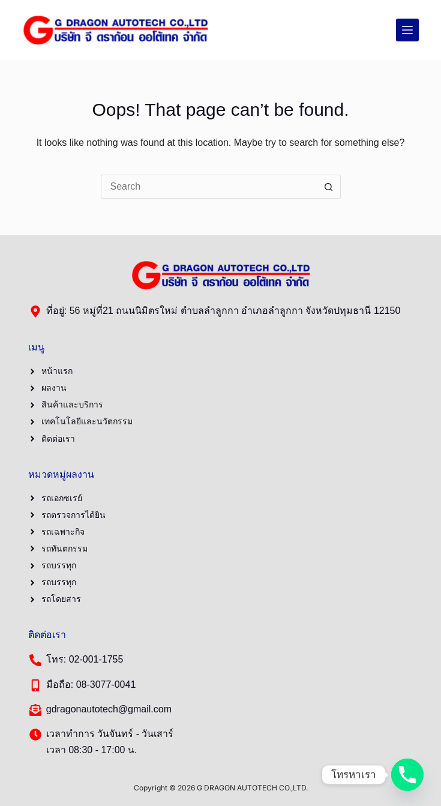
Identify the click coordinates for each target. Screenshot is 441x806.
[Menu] (407, 30)
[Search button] (329, 187)
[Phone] (407, 775)
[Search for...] (209, 187)
